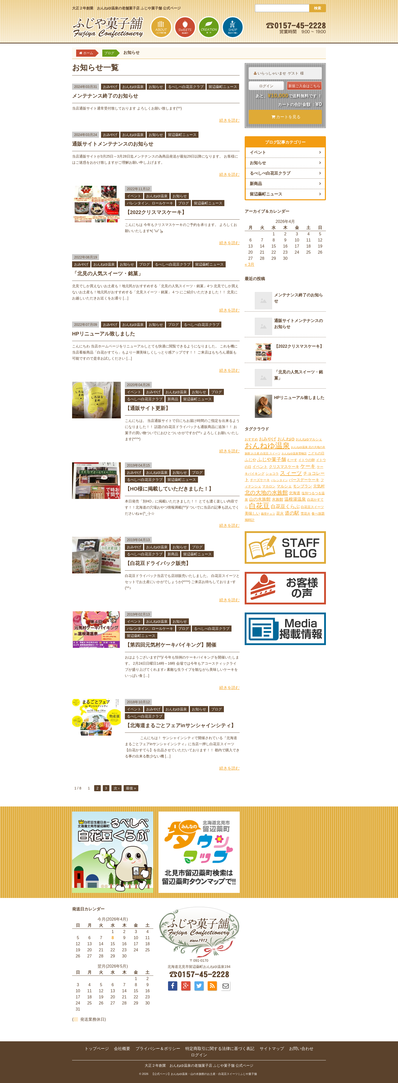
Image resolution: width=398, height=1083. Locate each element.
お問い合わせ (301, 1048)
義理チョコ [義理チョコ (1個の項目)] (268, 513)
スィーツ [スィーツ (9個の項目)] (291, 473)
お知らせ (156, 87)
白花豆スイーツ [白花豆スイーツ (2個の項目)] (312, 507)
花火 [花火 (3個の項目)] (280, 513)
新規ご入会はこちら (304, 86)
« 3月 (249, 264)
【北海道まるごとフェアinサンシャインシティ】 (180, 725)
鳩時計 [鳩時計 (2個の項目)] (250, 520)
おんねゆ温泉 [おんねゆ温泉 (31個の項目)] (267, 445)
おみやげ (110, 87)
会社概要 (122, 1048)
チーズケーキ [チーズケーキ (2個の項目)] (260, 480)
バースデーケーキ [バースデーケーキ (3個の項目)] (304, 480)
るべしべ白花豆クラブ (186, 87)
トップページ (97, 1048)
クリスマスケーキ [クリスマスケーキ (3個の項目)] (284, 466)
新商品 (173, 399)
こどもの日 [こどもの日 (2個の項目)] (316, 453)
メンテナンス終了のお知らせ (105, 96)
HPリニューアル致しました (103, 334)
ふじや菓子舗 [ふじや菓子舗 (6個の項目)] (271, 459)
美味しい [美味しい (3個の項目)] (252, 513)
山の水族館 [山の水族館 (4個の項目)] (260, 499)
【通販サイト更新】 (148, 408)
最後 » (131, 788)
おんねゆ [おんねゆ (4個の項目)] (286, 439)
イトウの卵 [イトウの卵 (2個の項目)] (306, 460)
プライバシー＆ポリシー (158, 1048)
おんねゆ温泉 (133, 87)
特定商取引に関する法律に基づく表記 (219, 1048)
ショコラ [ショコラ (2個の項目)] (272, 474)
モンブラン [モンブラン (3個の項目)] (302, 486)
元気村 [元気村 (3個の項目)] (319, 486)
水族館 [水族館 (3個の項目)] (277, 499)
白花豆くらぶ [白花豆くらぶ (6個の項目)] (285, 506)
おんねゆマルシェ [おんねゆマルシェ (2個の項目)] (309, 439)
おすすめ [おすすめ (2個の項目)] (251, 439)
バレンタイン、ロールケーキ (150, 203)
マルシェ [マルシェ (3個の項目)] (284, 486)
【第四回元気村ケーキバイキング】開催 (170, 645)
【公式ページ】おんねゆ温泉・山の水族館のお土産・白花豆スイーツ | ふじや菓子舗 (204, 1073)
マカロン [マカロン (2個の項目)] (268, 486)
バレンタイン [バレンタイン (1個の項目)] (279, 480)
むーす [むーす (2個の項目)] (292, 460)
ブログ (183, 203)
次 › (117, 788)
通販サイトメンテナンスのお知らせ (112, 144)
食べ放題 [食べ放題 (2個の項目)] (318, 513)
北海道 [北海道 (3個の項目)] (294, 493)
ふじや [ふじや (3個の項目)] (250, 459)
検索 (317, 8)
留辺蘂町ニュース (223, 87)
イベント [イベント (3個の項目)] (260, 466)
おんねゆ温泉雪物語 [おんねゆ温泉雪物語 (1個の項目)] (294, 453)
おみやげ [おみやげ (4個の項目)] (267, 439)
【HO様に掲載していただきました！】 (169, 489)
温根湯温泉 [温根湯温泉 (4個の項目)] (295, 499)
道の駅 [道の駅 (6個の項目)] (292, 513)
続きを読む (229, 120)
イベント (134, 196)
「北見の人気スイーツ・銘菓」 (107, 273)
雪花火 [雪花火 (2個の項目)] (305, 513)
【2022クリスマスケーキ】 (156, 212)
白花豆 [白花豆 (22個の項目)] (259, 506)
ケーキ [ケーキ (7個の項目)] (308, 466)
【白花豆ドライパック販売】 (158, 563)
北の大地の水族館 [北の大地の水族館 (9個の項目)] (266, 493)
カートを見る (286, 117)
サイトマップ (272, 1048)
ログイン (266, 86)
